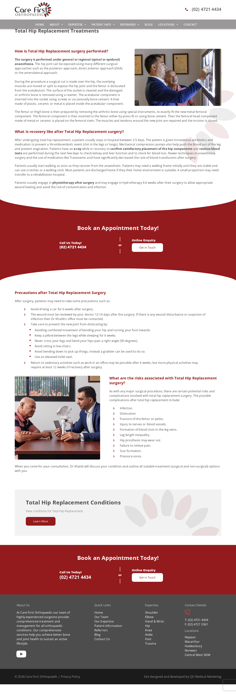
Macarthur (192, 652)
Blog (149, 24)
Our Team (101, 628)
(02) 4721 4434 (73, 257)
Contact (190, 24)
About (56, 24)
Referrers (129, 24)
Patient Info (103, 24)
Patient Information (108, 636)
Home (39, 24)
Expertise (77, 24)
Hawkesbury (193, 657)
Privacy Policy (70, 687)
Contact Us (102, 650)
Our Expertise (104, 632)
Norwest (191, 661)
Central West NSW (197, 666)
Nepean (190, 648)
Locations (168, 24)
